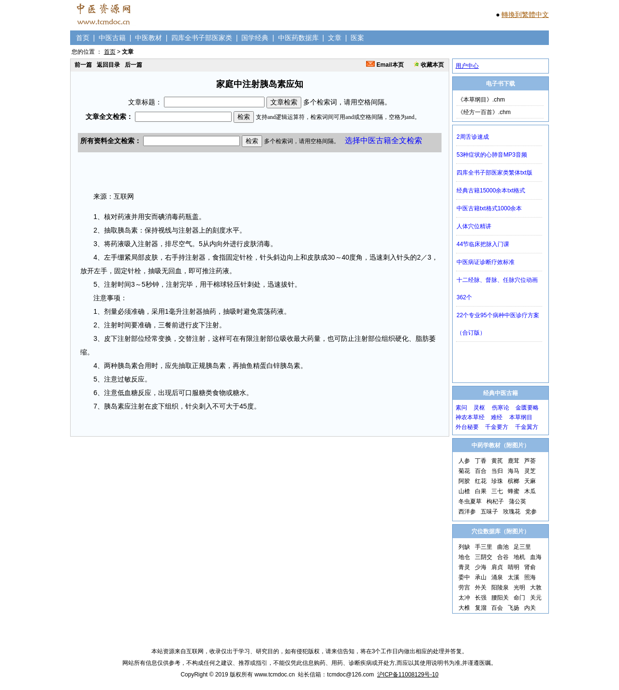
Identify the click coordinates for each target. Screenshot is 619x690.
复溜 (480, 607)
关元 (536, 597)
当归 (497, 471)
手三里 (483, 546)
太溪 (513, 577)
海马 (513, 471)
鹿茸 (513, 460)
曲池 (503, 546)
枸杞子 (495, 501)
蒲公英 (517, 501)
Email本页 (384, 64)
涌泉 (497, 577)
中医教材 (148, 38)
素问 (461, 407)
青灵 (464, 567)
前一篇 (83, 64)
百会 (497, 607)
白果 (480, 491)
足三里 (522, 546)
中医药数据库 (298, 38)
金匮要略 (527, 407)
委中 (464, 577)
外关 (480, 587)
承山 (480, 577)
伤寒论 (500, 407)
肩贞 (497, 567)
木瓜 (530, 491)
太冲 (464, 597)
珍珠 (497, 481)
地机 (519, 557)
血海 (536, 557)
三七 (497, 491)
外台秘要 (467, 427)
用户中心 (467, 65)
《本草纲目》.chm (481, 99)
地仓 (464, 557)
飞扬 (513, 607)
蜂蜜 (513, 491)
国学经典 (254, 38)
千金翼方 (526, 427)
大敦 (536, 587)
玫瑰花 (511, 511)
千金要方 (496, 427)
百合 (480, 471)
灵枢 (479, 407)
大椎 (464, 607)
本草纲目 (520, 417)
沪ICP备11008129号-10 (408, 674)
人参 (464, 460)
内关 (530, 607)
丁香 (480, 460)
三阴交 (483, 557)
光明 (519, 587)
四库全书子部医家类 (201, 38)
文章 (334, 38)
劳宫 (464, 587)
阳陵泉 (500, 587)
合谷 (503, 557)
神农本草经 (470, 417)
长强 (480, 597)
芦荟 (530, 460)
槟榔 (513, 481)
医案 (357, 38)
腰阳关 (500, 597)
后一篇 (133, 64)
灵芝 (530, 471)
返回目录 (108, 64)
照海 (530, 577)
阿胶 (464, 481)
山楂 (464, 491)
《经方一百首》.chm (484, 112)
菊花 (464, 471)
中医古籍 (112, 38)
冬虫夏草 (470, 501)
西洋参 (467, 511)
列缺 (464, 546)
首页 (82, 38)
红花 (480, 481)
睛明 (513, 567)
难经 (496, 417)
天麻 (530, 481)
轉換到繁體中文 (525, 14)
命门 (519, 597)
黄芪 (497, 460)
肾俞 (530, 567)
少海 (480, 567)
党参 (531, 511)
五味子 (489, 511)
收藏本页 (428, 64)
